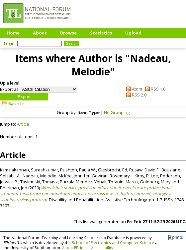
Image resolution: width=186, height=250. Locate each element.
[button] (24, 96)
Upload (133, 33)
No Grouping (117, 112)
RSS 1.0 (154, 89)
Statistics (101, 33)
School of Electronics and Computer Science (113, 242)
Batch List (13, 103)
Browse (68, 33)
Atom (133, 89)
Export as (9, 89)
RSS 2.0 (135, 95)
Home (13, 33)
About (40, 33)
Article (23, 124)
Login (9, 43)
